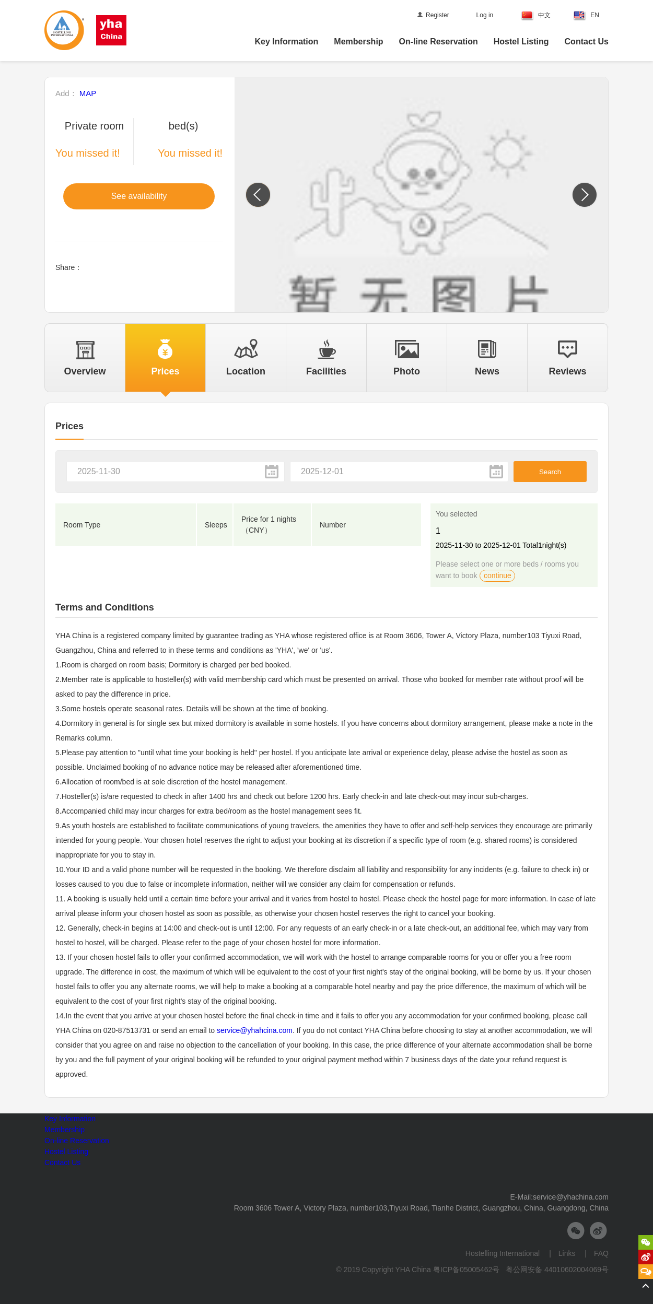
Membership (358, 41)
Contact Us (587, 41)
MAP (88, 93)
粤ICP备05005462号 (466, 1269)
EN (586, 15)
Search (550, 472)
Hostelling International (507, 1253)
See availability (139, 196)
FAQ (598, 1253)
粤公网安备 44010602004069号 (557, 1269)
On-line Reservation (438, 41)
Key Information (287, 41)
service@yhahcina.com (255, 1030)
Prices (69, 426)
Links (568, 1253)
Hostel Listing (521, 41)
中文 (536, 15)
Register (433, 15)
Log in (485, 15)
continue (497, 575)
